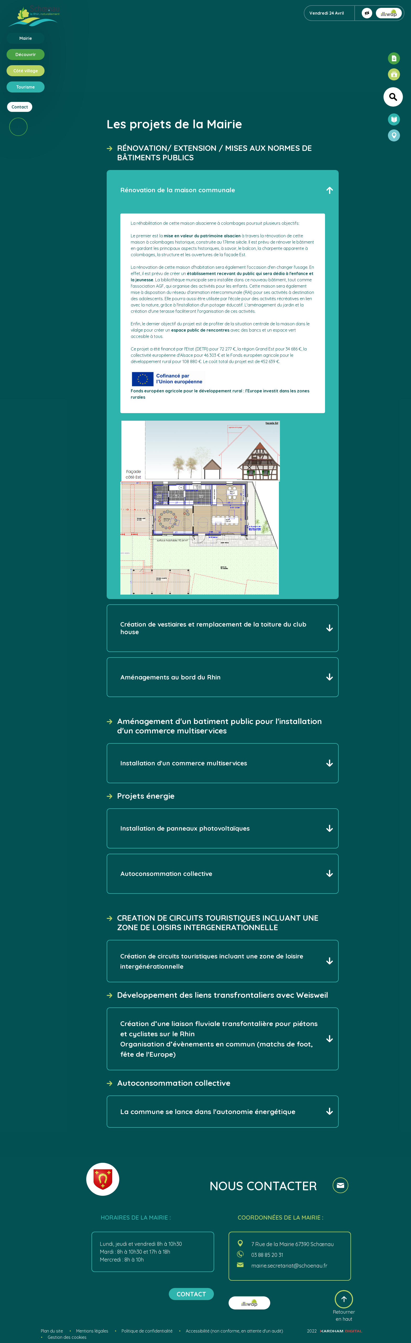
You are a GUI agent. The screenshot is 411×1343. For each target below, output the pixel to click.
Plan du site (52, 1331)
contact (191, 1294)
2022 (334, 1331)
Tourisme (25, 87)
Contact (20, 106)
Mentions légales (92, 1331)
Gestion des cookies (67, 1337)
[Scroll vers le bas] (18, 127)
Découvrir (25, 54)
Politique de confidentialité (147, 1331)
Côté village (25, 70)
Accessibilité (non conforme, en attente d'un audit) (234, 1331)
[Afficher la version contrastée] (367, 13)
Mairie (25, 38)
